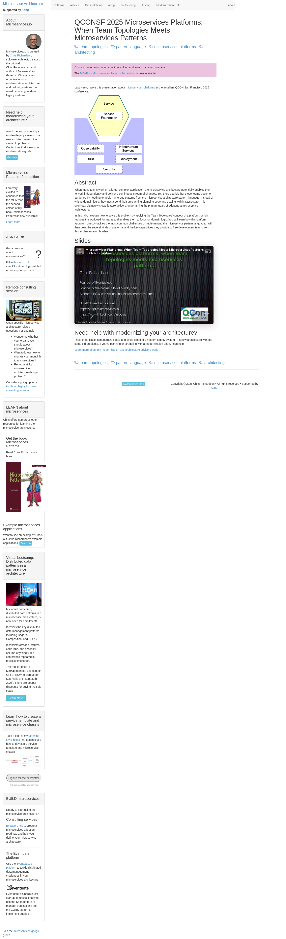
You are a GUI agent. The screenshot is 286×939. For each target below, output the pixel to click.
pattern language (129, 47)
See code (26, 543)
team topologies (91, 47)
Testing (146, 5)
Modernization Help (168, 5)
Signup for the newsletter (24, 778)
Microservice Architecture (23, 4)
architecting (212, 362)
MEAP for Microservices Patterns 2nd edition (107, 73)
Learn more (13, 221)
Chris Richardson (20, 55)
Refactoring (128, 5)
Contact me (81, 67)
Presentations (93, 5)
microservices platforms (173, 47)
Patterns (59, 5)
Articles (74, 5)
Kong (25, 10)
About (231, 5)
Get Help (12, 157)
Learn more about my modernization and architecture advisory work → (117, 349)
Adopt (112, 5)
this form (19, 262)
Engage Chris (14, 825)
